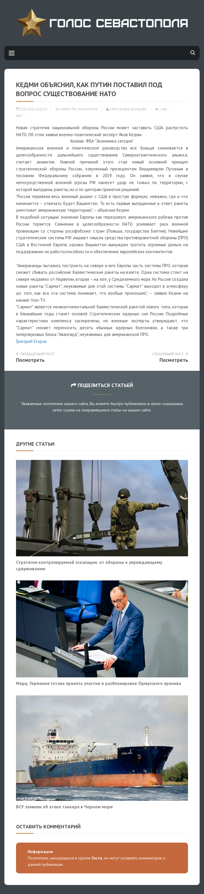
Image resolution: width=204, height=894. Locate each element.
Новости (68, 109)
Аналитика (88, 109)
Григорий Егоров (31, 341)
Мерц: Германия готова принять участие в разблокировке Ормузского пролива (98, 683)
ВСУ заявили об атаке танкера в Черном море (64, 807)
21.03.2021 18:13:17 (31, 109)
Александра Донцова (126, 109)
